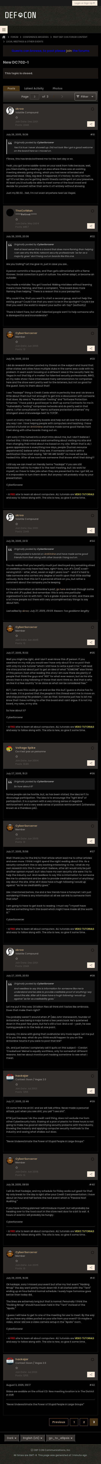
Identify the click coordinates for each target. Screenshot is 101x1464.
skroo (25, 610)
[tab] (11, 88)
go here (60, 589)
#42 (92, 1385)
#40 (92, 1184)
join (69, 51)
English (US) (32, 1438)
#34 (92, 541)
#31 (92, 134)
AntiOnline (36, 426)
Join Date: (21, 121)
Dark (12, 1438)
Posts (11, 88)
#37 (92, 851)
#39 (92, 1101)
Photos (57, 88)
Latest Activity (34, 88)
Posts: (19, 125)
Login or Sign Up (85, 3)
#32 (92, 236)
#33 (92, 358)
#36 (92, 773)
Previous (58, 1422)
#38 (92, 975)
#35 (92, 652)
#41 (92, 1278)
